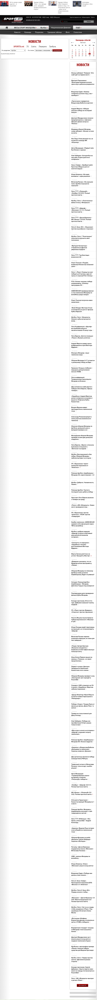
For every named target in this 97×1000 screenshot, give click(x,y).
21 (85, 53)
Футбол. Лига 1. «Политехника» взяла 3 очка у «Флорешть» (82, 201)
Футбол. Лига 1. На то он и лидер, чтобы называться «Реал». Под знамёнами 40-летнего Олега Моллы (82, 909)
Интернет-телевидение (13, 20)
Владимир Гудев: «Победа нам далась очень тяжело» (81, 874)
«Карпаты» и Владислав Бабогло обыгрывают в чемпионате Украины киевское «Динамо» (82, 749)
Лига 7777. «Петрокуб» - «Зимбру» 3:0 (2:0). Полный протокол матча (80, 193)
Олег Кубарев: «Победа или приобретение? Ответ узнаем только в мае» (81, 723)
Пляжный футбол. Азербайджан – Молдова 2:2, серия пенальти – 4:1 (82, 475)
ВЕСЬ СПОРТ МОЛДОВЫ (25, 27)
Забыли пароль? (86, 17)
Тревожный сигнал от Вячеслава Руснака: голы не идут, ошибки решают (82, 766)
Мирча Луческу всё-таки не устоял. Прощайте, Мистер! (81, 555)
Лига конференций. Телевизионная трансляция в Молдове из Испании (81, 379)
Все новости (82, 985)
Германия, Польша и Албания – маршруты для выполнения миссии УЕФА (81, 369)
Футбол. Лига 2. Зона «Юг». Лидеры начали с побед (80, 891)
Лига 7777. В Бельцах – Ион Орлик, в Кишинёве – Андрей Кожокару (81, 820)
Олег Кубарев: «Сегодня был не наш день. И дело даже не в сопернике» (82, 157)
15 (89, 52)
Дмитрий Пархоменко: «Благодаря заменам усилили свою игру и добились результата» (82, 83)
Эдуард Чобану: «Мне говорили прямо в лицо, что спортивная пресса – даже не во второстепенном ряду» (59, 7)
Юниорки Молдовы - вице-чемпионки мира (80, 354)
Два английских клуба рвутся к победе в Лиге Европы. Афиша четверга (81, 388)
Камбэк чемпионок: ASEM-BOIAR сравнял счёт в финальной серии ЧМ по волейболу (82, 524)
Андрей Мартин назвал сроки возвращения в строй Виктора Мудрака (81, 345)
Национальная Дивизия (61, 27)
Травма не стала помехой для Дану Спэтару (81, 714)
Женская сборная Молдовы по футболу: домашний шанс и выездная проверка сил (81, 428)
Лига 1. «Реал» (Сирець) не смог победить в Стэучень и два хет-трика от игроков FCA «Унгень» (82, 274)
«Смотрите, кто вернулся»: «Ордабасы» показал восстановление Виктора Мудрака (80, 545)
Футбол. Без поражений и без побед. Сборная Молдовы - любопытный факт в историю (82, 456)
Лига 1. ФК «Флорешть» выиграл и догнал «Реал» (82, 979)
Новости (17, 32)
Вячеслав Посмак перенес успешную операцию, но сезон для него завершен (82, 638)
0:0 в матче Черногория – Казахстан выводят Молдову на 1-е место (82, 802)
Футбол (43, 27)
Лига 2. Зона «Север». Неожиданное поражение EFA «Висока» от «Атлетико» (81, 882)
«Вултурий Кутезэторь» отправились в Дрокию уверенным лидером (79, 247)
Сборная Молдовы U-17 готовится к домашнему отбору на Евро (83, 361)
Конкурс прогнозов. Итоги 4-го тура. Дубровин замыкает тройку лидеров (82, 602)
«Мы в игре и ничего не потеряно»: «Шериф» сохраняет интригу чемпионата (83, 732)
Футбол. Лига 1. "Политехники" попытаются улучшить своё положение (81, 238)
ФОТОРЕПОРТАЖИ (36, 17)
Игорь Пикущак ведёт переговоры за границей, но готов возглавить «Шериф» (82, 629)
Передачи (43, 46)
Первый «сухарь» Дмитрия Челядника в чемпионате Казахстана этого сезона (80, 668)
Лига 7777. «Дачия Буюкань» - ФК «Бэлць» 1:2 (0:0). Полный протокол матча (81, 219)
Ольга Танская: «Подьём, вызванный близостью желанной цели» (82, 264)
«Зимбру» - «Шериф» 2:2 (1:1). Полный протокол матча (81, 786)
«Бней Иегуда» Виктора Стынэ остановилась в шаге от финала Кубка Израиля (82, 309)
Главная (7, 27)
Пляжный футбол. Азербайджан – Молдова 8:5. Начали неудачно (82, 740)
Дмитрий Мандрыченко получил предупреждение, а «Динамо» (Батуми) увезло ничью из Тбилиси (82, 120)
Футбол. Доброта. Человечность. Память (82, 483)
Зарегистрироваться (75, 17)
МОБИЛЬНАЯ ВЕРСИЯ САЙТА (33, 20)
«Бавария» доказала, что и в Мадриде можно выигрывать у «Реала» (81, 563)
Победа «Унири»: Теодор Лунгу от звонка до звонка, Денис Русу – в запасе (82, 706)
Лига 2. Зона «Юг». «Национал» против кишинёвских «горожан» (82, 228)
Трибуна (52, 46)
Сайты (33, 46)
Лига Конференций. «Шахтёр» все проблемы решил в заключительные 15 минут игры (82, 328)
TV (27, 46)
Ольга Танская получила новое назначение (81, 301)
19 (79, 53)
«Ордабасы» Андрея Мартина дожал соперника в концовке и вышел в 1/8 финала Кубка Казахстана (81, 398)
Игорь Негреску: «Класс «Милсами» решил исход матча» (82, 865)
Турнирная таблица (54, 32)
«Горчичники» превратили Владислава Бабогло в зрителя (82, 102)
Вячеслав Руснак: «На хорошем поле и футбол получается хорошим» (82, 183)
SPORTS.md (19, 46)
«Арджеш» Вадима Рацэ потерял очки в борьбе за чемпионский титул (82, 830)
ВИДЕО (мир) (45, 17)
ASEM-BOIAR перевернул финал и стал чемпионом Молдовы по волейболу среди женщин (82, 292)
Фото (68, 32)
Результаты (39, 32)
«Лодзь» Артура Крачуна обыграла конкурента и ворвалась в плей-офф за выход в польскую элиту (82, 648)
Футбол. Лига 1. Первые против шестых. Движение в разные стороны (82, 959)
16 (93, 52)
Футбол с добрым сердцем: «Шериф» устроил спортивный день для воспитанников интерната (81, 534)
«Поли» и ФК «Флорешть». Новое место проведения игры (82, 506)
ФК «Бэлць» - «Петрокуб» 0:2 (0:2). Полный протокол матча (82, 793)
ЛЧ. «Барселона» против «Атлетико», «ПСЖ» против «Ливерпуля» (80, 514)
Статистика (78, 32)
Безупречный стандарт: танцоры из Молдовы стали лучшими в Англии (82, 929)
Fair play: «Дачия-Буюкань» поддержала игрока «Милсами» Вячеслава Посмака (82, 848)
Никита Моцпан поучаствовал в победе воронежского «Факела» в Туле (82, 619)
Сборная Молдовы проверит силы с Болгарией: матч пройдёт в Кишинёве (83, 677)
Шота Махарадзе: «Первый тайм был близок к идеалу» (82, 149)
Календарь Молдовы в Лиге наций (83, 4)
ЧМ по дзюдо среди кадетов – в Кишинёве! (11, 4)
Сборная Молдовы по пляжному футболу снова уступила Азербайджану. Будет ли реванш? (82, 573)
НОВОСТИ (28, 17)
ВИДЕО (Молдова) (55, 17)
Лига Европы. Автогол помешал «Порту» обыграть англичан (82, 337)
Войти (92, 17)
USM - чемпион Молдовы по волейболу (80, 857)
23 (93, 53)
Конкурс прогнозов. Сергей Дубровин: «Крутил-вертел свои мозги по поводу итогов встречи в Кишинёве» (82, 969)
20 (82, 53)
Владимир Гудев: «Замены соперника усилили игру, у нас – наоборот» (82, 93)
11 (75, 52)
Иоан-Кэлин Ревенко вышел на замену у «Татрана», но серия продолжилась (81, 659)
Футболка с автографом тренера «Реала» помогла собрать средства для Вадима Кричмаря (82, 949)
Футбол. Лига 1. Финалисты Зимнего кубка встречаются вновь (81, 319)
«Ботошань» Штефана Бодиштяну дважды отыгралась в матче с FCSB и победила (82, 920)
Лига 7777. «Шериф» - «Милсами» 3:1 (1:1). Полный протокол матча (80, 210)
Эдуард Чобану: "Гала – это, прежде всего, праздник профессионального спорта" (35, 5)
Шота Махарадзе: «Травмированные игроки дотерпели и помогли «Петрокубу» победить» (80, 776)
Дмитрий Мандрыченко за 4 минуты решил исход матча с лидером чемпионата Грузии (81, 939)
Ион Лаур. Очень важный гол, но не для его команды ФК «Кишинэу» (82, 140)
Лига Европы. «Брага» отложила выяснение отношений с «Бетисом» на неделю (82, 446)
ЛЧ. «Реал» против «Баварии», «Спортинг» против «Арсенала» (83, 611)
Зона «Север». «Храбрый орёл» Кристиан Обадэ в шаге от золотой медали (82, 166)
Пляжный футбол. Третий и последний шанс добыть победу (82, 491)
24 (72, 55)
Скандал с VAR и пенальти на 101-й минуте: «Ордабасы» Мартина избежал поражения (82, 687)
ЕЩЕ (78, 27)
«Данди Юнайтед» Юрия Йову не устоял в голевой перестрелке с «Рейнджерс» (82, 696)
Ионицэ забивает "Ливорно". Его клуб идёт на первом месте (82, 74)
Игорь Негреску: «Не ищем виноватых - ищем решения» (81, 175)
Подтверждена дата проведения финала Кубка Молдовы (82, 594)
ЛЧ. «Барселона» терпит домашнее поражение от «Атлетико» (79, 465)
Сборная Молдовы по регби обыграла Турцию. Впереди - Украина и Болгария (81, 839)
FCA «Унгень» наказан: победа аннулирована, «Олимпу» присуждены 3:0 (81, 283)
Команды (27, 32)
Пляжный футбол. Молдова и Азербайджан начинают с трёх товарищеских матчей (81, 811)
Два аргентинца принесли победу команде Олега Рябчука (82, 757)
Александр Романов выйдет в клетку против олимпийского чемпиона (81, 418)
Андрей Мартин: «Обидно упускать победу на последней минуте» (81, 110)
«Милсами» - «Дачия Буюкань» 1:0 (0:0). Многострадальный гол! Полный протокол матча (83, 899)
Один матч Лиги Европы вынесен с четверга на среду (82, 498)
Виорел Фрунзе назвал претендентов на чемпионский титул (81, 409)
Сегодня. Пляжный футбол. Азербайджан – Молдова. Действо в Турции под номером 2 (82, 584)
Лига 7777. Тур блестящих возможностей (80, 256)
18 (75, 53)
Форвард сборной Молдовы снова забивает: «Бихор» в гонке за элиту (82, 131)
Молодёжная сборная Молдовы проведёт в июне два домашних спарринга (82, 437)
